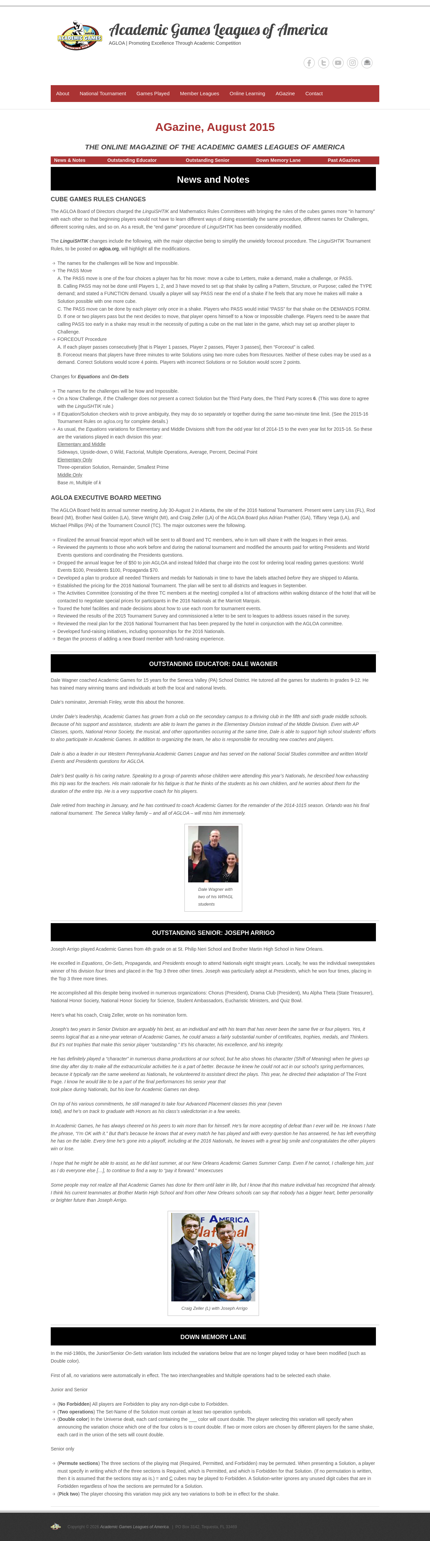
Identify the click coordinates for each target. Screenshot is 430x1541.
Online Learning (247, 93)
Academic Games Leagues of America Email (367, 62)
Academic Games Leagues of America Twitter (323, 62)
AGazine (285, 93)
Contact (314, 93)
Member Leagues (199, 93)
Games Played (152, 93)
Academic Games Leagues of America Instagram (352, 62)
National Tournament (103, 93)
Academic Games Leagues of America (218, 29)
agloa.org (109, 248)
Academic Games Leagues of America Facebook (309, 62)
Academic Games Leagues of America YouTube (338, 62)
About (62, 93)
